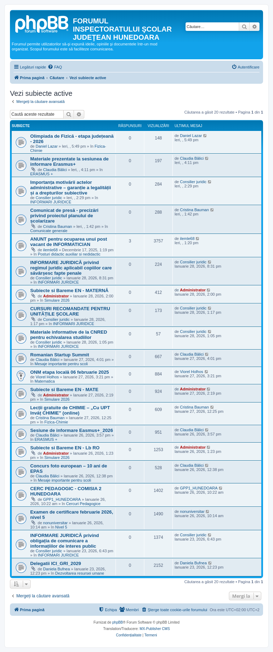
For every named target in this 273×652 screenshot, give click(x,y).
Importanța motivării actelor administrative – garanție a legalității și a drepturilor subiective (70, 188)
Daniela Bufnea (56, 569)
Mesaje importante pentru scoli (61, 364)
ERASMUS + (41, 174)
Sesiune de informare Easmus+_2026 (71, 430)
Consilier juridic (49, 198)
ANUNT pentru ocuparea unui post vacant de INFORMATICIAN (68, 241)
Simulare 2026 (57, 300)
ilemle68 (50, 250)
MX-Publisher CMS (155, 629)
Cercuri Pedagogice (83, 504)
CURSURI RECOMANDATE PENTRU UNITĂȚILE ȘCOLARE (70, 311)
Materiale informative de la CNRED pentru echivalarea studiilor (68, 334)
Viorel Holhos (47, 377)
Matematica (44, 381)
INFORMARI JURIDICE (50, 202)
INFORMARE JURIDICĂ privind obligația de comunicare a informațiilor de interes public (64, 541)
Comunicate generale (49, 231)
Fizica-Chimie (56, 422)
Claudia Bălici (55, 170)
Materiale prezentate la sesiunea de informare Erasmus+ (69, 161)
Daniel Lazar (47, 146)
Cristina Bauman (57, 226)
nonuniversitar (55, 523)
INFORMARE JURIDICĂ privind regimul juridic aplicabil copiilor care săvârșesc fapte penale (71, 268)
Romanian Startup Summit (59, 354)
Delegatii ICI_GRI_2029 (55, 563)
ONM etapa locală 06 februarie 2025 (69, 372)
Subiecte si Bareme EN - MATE (64, 389)
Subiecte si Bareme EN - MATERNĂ (69, 290)
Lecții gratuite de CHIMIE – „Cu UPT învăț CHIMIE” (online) (70, 410)
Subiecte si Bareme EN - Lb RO (65, 447)
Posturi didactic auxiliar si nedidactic (69, 254)
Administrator (56, 296)
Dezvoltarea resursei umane (79, 573)
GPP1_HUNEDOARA (62, 499)
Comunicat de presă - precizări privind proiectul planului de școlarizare (64, 216)
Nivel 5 (61, 527)
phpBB (117, 622)
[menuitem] (55, 67)
